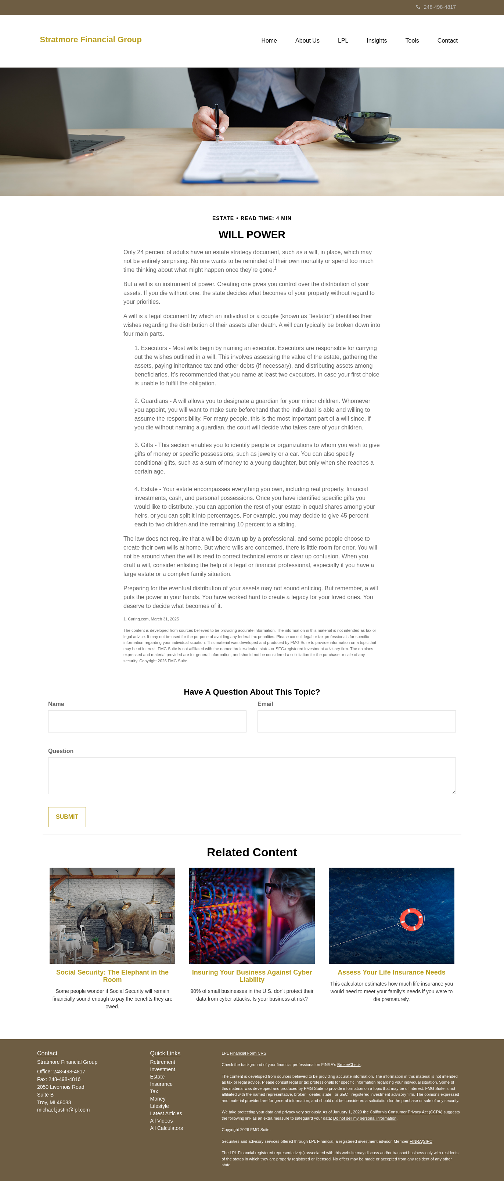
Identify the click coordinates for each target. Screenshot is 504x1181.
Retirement (162, 1062)
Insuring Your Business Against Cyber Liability (252, 976)
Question (60, 751)
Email (265, 704)
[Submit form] (67, 817)
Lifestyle (159, 1106)
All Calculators (166, 1128)
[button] (307, 40)
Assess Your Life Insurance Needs (391, 972)
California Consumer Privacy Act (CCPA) (406, 1112)
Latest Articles (166, 1113)
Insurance (161, 1084)
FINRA (416, 1141)
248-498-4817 (436, 7)
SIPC (427, 1141)
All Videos (161, 1121)
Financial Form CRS (248, 1053)
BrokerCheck (349, 1064)
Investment (162, 1069)
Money (158, 1099)
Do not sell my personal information (364, 1118)
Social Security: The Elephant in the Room (112, 976)
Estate (157, 1077)
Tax (154, 1091)
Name (56, 704)
